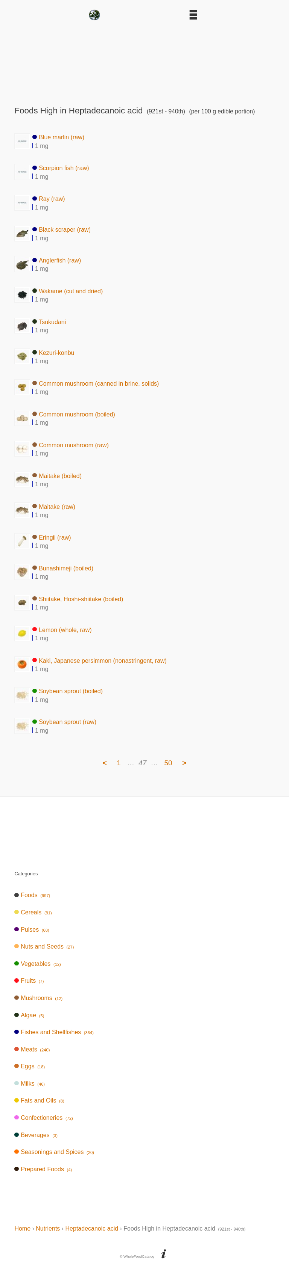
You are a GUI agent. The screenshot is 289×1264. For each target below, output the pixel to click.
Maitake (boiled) (57, 475)
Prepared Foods (43, 1169)
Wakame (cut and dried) (67, 291)
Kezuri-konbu (53, 352)
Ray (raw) (48, 199)
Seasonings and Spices (54, 1152)
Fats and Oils (39, 1100)
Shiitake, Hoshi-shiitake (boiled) (77, 599)
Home (22, 1228)
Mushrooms (38, 998)
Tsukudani (49, 321)
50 (168, 763)
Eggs (29, 1066)
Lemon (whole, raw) (61, 629)
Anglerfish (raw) (56, 260)
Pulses (31, 929)
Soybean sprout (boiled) (67, 691)
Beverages (36, 1135)
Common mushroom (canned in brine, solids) (95, 383)
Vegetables (37, 964)
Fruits (29, 980)
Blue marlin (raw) (58, 137)
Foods (32, 895)
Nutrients (48, 1228)
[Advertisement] (144, 61)
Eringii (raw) (51, 537)
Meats (32, 1049)
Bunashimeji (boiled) (62, 568)
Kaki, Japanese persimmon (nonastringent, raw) (99, 660)
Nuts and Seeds (44, 946)
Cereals (33, 912)
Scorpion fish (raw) (60, 168)
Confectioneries (43, 1118)
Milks (29, 1083)
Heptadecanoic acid (92, 1228)
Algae (29, 1015)
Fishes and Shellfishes (54, 1032)
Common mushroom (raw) (70, 445)
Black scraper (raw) (61, 229)
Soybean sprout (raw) (64, 722)
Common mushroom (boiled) (73, 414)
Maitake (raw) (53, 506)
